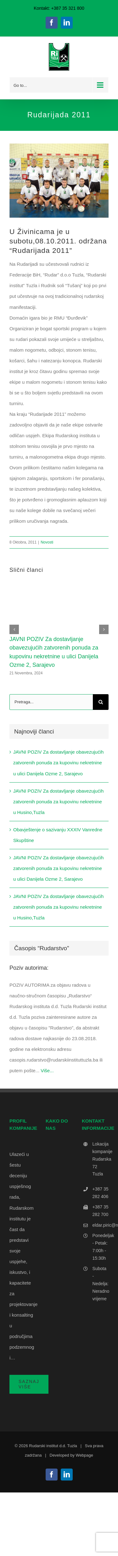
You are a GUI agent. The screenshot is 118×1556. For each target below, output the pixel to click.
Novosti (47, 542)
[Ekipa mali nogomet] (59, 180)
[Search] (101, 702)
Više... (47, 1070)
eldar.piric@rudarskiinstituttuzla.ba (101, 1225)
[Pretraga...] (51, 702)
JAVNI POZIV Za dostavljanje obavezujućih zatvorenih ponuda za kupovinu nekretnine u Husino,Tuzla (58, 801)
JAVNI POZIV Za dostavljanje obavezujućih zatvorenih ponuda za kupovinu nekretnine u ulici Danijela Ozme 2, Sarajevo (58, 762)
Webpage (84, 1455)
